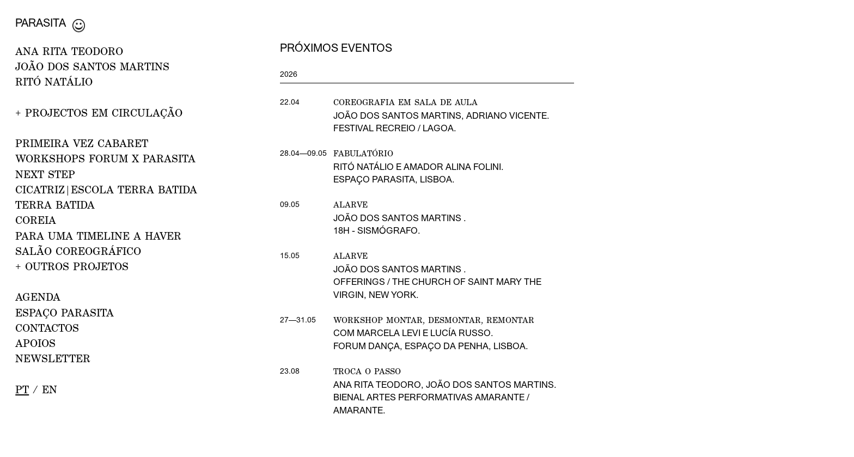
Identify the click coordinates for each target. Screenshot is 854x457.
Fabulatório (363, 153)
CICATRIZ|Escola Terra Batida (106, 189)
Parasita (40, 22)
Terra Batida (55, 204)
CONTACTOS (47, 327)
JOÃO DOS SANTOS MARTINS (92, 66)
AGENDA (37, 296)
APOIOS (35, 343)
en (49, 389)
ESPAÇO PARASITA (64, 312)
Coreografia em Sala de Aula (405, 102)
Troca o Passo (367, 371)
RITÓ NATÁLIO (54, 81)
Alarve (350, 204)
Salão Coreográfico (78, 251)
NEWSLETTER (52, 358)
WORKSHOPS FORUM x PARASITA (105, 158)
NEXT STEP (45, 174)
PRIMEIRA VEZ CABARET (81, 143)
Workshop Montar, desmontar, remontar (433, 320)
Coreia (35, 220)
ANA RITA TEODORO (69, 51)
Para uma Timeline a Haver (98, 235)
